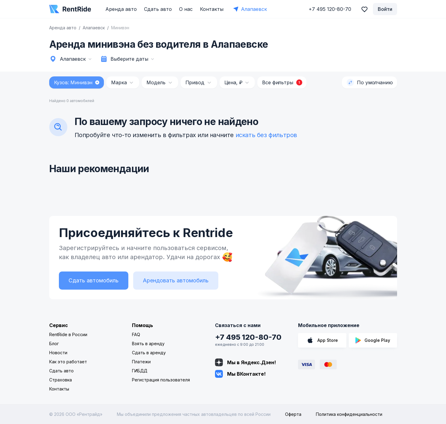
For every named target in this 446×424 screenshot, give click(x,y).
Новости (58, 352)
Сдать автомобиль (94, 280)
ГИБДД (139, 370)
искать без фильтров (266, 135)
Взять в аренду (148, 343)
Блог (54, 343)
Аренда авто (121, 9)
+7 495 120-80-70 (248, 337)
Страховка (60, 379)
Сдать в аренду (149, 352)
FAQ (136, 334)
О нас (186, 9)
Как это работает (68, 361)
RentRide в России (68, 334)
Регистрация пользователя (161, 379)
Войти (385, 9)
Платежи (141, 361)
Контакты (211, 9)
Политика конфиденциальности (349, 414)
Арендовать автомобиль (176, 280)
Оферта (293, 414)
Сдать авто (158, 9)
